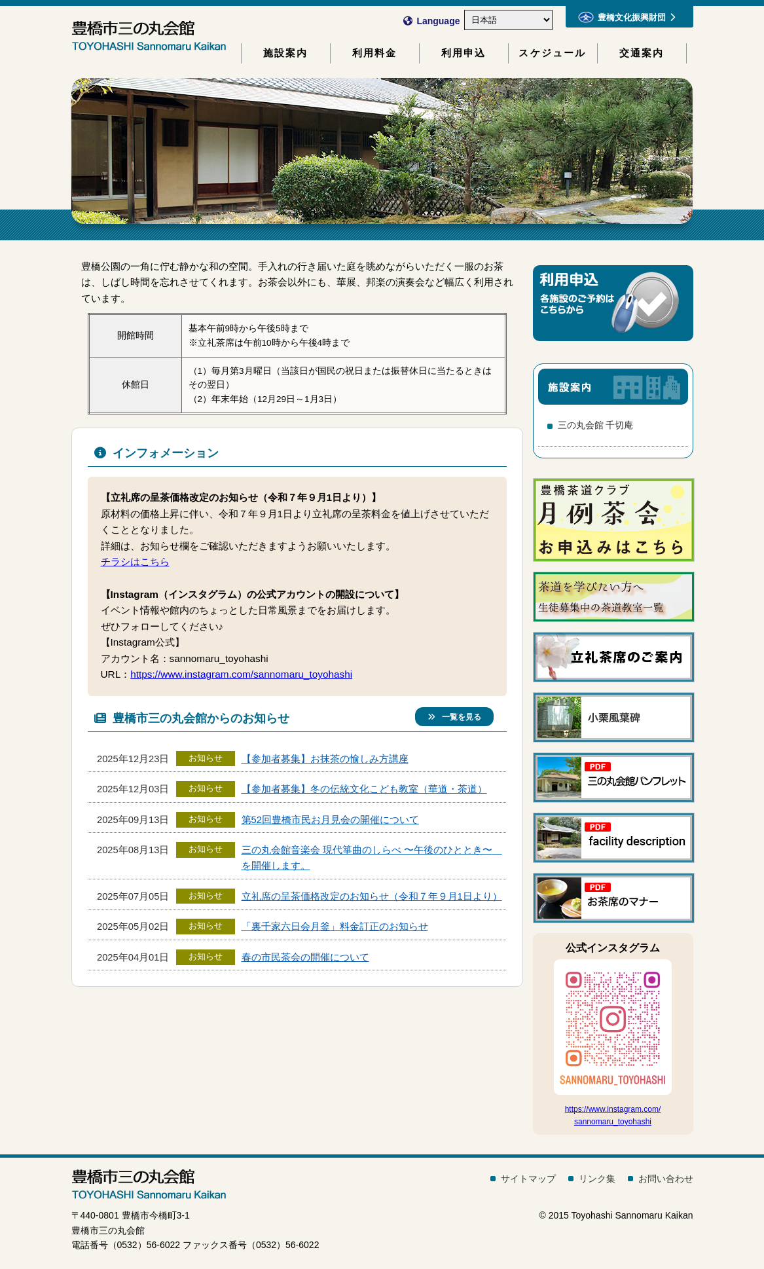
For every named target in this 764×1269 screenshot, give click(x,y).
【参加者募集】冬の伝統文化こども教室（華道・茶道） (364, 789)
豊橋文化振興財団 (626, 17)
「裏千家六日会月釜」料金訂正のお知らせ (335, 926)
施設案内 (285, 53)
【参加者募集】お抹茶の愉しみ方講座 (325, 759)
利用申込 (463, 53)
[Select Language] (508, 20)
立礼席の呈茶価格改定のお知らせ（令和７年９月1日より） (372, 896)
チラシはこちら (135, 561)
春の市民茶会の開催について (305, 957)
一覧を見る (454, 717)
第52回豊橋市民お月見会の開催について (330, 820)
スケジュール (552, 53)
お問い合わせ (665, 1178)
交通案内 (641, 53)
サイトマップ (528, 1178)
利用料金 (374, 53)
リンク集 (597, 1178)
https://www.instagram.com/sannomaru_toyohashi (241, 674)
